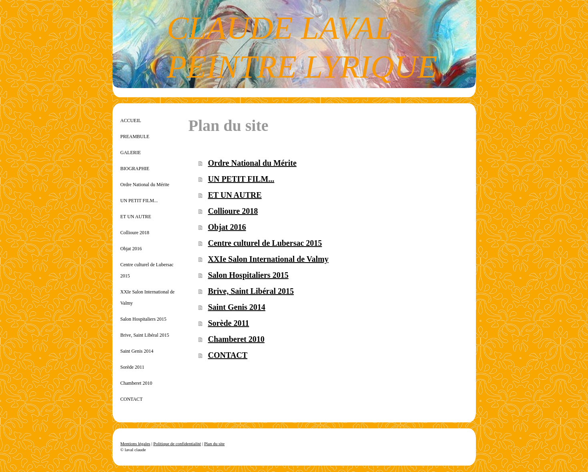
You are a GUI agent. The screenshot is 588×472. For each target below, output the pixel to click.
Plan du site (214, 443)
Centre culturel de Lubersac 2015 (265, 243)
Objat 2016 (227, 227)
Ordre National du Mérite (252, 163)
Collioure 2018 (233, 211)
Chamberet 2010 (236, 339)
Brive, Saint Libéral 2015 (251, 291)
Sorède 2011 (228, 323)
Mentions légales (135, 443)
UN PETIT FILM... (241, 179)
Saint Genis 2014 (236, 307)
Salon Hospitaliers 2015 (248, 275)
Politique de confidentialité (177, 443)
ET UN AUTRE (235, 195)
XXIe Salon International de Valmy (268, 259)
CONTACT (228, 355)
